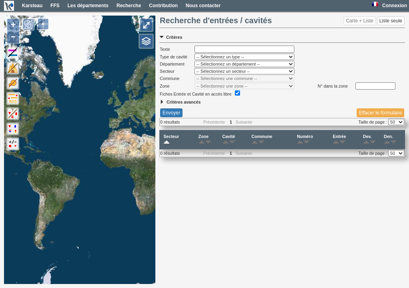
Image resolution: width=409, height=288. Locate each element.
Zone (203, 139)
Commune (262, 139)
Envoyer (171, 113)
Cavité (228, 139)
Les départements (88, 5)
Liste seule (390, 21)
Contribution (163, 5)
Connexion (394, 5)
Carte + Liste (359, 21)
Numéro (305, 139)
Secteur (171, 139)
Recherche (129, 5)
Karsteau (32, 5)
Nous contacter (203, 5)
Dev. (367, 139)
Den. (388, 139)
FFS (55, 5)
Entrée (339, 139)
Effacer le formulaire (380, 113)
